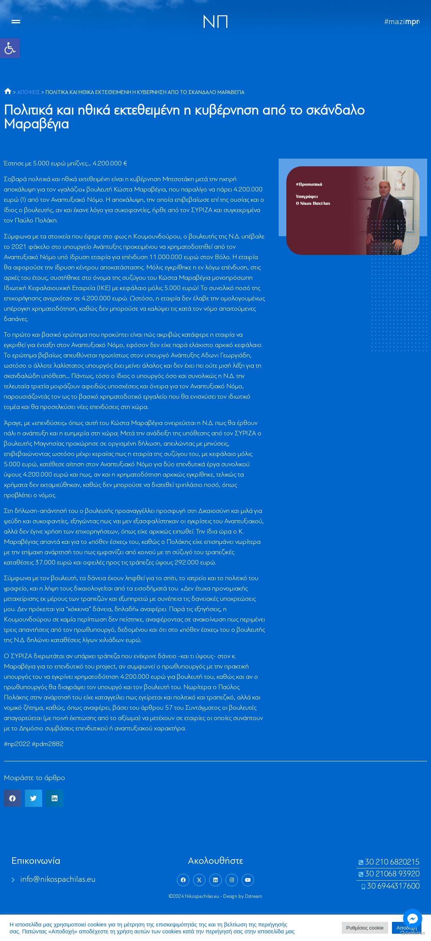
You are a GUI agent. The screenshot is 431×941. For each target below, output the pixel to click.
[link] (10, 48)
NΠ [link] (215, 23)
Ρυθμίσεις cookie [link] (365, 928)
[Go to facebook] (412, 918)
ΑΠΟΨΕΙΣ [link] (28, 93)
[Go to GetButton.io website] (412, 933)
